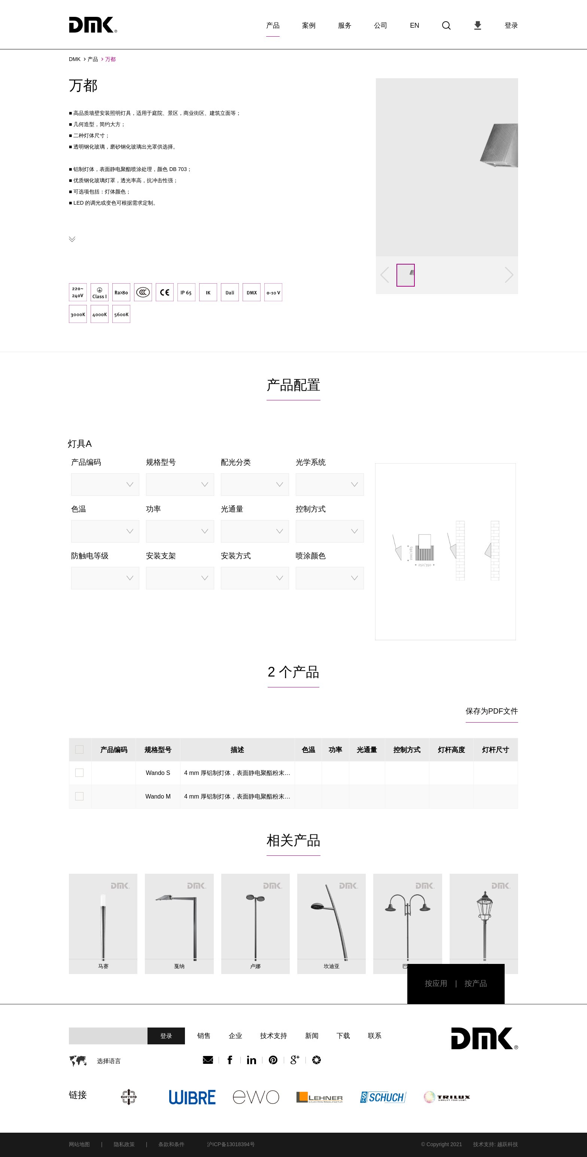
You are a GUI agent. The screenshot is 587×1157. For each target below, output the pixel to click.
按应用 (436, 983)
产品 (273, 24)
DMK (74, 58)
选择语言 (109, 1060)
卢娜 (255, 965)
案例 (309, 24)
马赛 (103, 965)
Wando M (158, 795)
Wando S (158, 772)
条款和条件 (171, 1144)
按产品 (476, 983)
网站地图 (79, 1144)
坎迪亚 (332, 965)
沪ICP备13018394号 (231, 1144)
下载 (346, 1035)
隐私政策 (124, 1144)
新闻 (314, 1035)
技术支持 (275, 1035)
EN (414, 24)
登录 (511, 24)
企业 (236, 1035)
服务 (345, 24)
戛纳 (179, 965)
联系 (378, 1035)
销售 (204, 1035)
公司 (380, 24)
